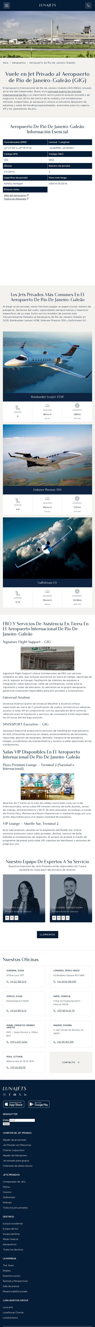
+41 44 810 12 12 (18, 1010)
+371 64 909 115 (17, 1067)
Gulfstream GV (47, 583)
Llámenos (47, 934)
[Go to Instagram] (4, 1094)
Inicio (5, 62)
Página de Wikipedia (16, 198)
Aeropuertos (19, 62)
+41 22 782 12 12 (18, 981)
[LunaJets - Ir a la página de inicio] (47, 5)
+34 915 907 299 (65, 1042)
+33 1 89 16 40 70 (65, 1010)
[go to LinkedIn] (25, 1094)
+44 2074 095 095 (66, 981)
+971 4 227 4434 (18, 1042)
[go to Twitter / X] (20, 1094)
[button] (88, 5)
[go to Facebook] (9, 1094)
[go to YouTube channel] (14, 1094)
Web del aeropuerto (16, 195)
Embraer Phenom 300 (48, 490)
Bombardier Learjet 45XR (47, 397)
